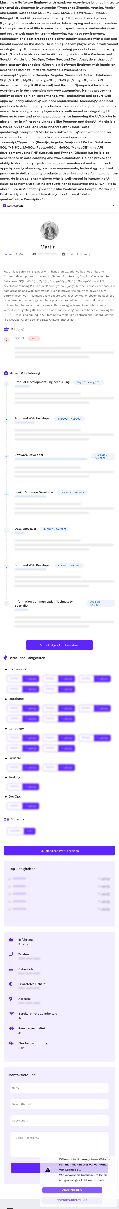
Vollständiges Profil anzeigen (59, 645)
